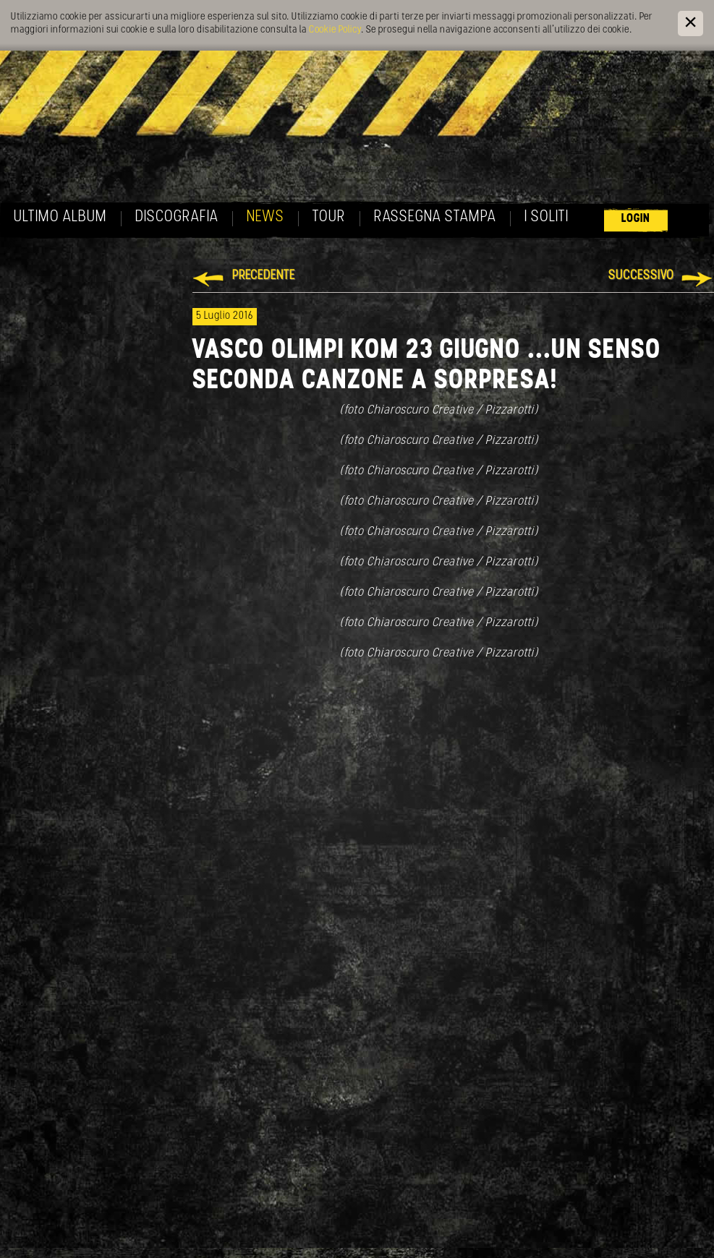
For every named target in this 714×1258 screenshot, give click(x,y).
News (265, 217)
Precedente (263, 276)
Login (635, 219)
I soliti (546, 217)
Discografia (176, 217)
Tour (329, 217)
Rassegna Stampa (435, 217)
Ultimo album (60, 217)
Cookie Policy (335, 30)
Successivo (641, 276)
